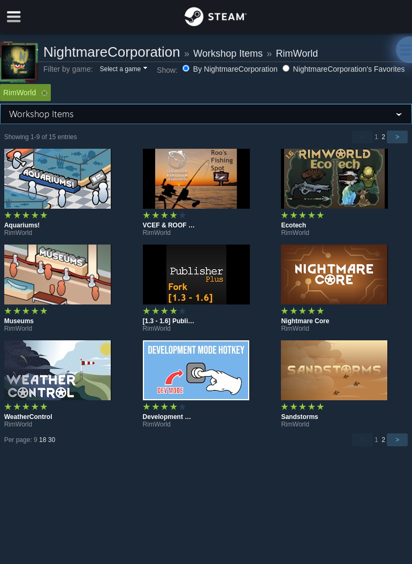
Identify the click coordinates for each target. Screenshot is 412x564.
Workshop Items (228, 53)
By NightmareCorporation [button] (231, 69)
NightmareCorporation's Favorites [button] (344, 69)
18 (42, 440)
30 (51, 440)
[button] (122, 69)
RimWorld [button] (25, 92)
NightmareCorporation (111, 52)
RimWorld (297, 53)
